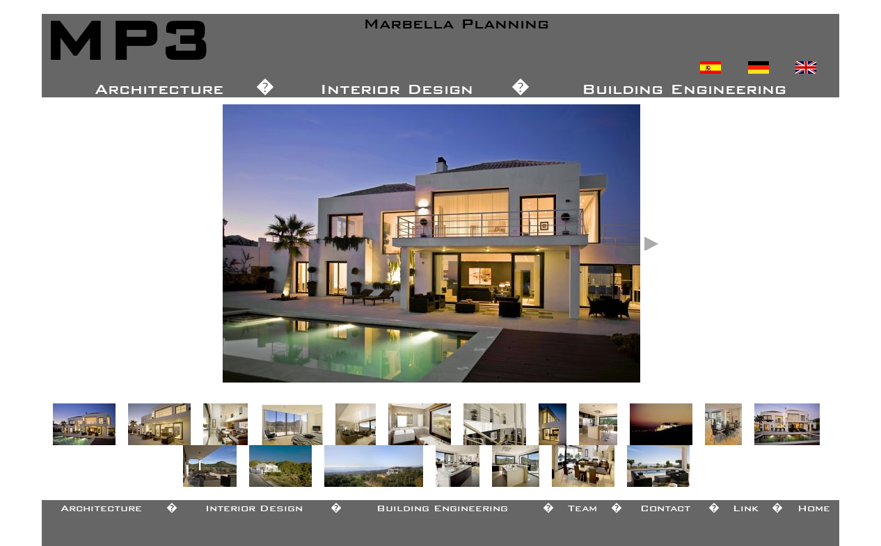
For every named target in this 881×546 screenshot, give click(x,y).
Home (813, 505)
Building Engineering (442, 505)
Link (746, 505)
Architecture (101, 505)
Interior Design (254, 505)
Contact (665, 505)
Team (582, 505)
